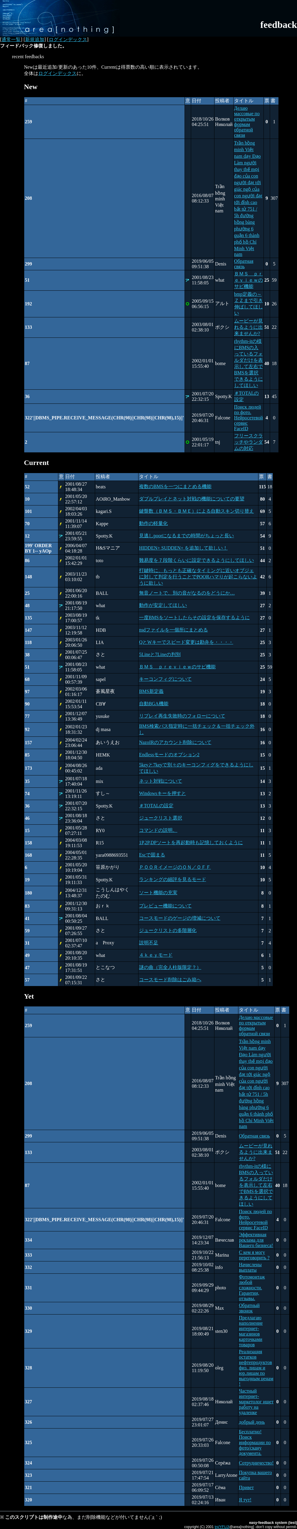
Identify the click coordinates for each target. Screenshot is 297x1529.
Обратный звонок (249, 1308)
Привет (246, 1487)
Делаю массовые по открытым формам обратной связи (247, 122)
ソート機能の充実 (158, 892)
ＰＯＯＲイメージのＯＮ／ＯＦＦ (175, 867)
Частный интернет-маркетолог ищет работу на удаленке (256, 1401)
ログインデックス (68, 39)
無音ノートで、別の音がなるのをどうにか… (187, 592)
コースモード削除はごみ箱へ (170, 979)
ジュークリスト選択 (160, 817)
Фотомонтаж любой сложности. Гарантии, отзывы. (252, 1287)
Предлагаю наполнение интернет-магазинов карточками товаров (251, 1331)
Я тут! (245, 1499)
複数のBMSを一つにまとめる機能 (175, 486)
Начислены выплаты (250, 1267)
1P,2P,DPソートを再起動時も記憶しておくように (191, 842)
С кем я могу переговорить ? (254, 1255)
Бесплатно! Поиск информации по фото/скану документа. (255, 1442)
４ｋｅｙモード (156, 955)
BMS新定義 (151, 691)
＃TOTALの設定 (156, 805)
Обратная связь (243, 264)
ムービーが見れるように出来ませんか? (248, 327)
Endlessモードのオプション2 (169, 754)
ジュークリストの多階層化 (168, 930)
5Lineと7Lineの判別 (160, 654)
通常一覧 (11, 39)
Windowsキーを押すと (162, 793)
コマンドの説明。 (158, 830)
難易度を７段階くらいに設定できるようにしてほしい (196, 560)
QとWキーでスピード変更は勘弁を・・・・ (186, 642)
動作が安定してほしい (163, 605)
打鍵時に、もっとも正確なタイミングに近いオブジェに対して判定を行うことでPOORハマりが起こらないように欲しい (198, 577)
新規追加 (34, 39)
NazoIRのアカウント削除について (175, 742)
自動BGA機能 (153, 703)
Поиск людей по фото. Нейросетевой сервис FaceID (248, 417)
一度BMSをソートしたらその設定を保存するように (194, 617)
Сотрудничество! (256, 1462)
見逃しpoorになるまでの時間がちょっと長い (186, 535)
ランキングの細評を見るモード (172, 879)
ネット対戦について (160, 781)
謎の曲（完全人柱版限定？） (170, 967)
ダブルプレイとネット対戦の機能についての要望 (191, 498)
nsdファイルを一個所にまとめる (173, 629)
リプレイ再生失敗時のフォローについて (182, 715)
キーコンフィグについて (165, 679)
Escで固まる (152, 854)
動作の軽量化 (153, 523)
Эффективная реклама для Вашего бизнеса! (256, 1240)
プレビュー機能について (165, 905)
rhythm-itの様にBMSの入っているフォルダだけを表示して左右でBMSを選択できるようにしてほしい (256, 1185)
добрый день (252, 1422)
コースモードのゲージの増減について (179, 918)
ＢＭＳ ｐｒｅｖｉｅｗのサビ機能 (248, 280)
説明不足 (148, 942)
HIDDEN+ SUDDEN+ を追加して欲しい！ (183, 547)
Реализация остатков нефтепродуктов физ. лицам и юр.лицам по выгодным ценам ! (256, 1368)
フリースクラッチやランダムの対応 (248, 442)
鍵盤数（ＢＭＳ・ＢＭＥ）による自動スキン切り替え (196, 511)
